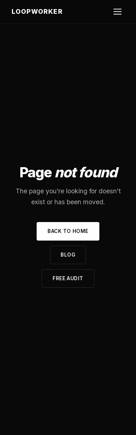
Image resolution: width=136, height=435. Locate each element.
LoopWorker (37, 11)
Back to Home (68, 231)
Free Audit (68, 278)
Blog (68, 255)
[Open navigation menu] (117, 11)
